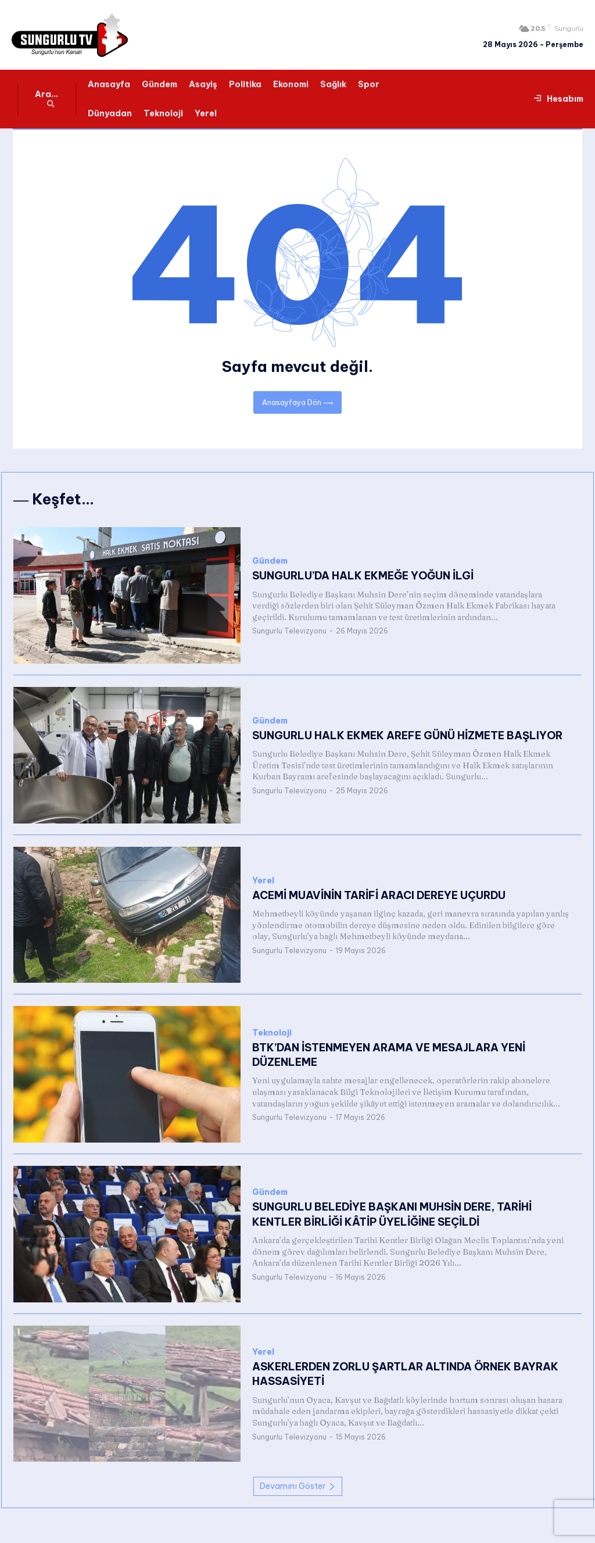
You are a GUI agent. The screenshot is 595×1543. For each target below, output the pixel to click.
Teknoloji (272, 1033)
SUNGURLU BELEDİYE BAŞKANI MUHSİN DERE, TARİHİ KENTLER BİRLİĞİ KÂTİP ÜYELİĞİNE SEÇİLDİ (392, 1214)
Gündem (270, 561)
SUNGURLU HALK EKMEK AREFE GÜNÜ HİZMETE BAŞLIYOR (407, 735)
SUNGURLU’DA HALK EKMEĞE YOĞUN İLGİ (363, 575)
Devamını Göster (298, 1486)
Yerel (263, 881)
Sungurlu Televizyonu (289, 630)
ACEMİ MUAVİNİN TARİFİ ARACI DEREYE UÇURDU (378, 895)
